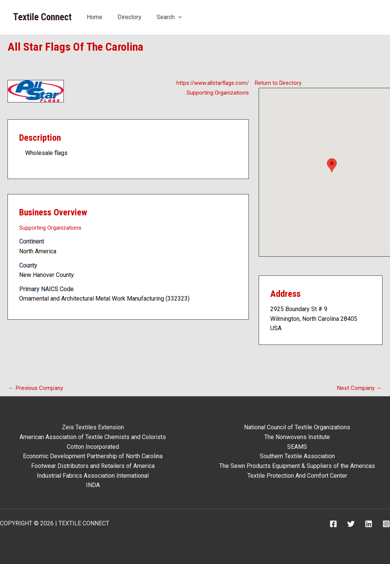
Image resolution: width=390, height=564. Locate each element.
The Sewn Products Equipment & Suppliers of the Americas (297, 465)
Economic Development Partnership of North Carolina (93, 456)
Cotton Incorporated (93, 446)
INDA (93, 485)
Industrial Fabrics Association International (93, 475)
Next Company (359, 388)
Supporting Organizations (215, 92)
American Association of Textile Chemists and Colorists (93, 437)
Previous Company (36, 388)
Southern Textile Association (297, 456)
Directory (129, 17)
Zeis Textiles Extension (93, 427)
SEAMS (297, 446)
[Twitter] (351, 524)
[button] (332, 165)
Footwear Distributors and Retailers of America (93, 465)
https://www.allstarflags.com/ (210, 82)
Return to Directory (279, 82)
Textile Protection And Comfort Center (297, 475)
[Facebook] (333, 524)
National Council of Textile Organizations (297, 427)
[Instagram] (386, 524)
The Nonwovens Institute (297, 437)
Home (94, 17)
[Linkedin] (368, 524)
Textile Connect (42, 17)
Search (169, 17)
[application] (178, 17)
